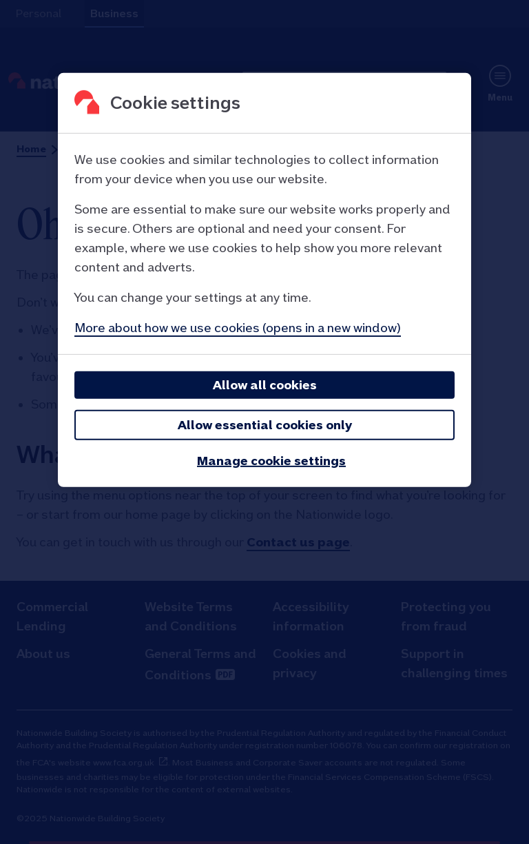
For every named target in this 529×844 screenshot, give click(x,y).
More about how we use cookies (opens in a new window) (237, 327)
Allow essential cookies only (265, 425)
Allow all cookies (265, 385)
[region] (264, 280)
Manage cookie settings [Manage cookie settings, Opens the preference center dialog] (271, 460)
